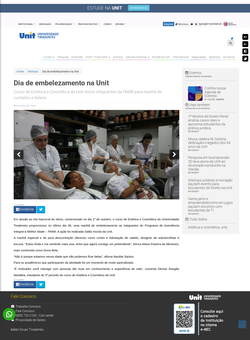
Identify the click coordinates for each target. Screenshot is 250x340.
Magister (168, 24)
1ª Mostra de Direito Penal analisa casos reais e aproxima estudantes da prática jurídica (211, 123)
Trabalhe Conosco (26, 306)
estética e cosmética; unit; (208, 227)
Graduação (45, 24)
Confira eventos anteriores (198, 76)
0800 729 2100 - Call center (32, 315)
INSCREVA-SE (138, 7)
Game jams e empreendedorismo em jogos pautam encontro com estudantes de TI (211, 205)
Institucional (25, 24)
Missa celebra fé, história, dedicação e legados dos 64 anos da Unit (211, 144)
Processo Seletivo (87, 24)
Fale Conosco (22, 311)
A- (245, 44)
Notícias (33, 71)
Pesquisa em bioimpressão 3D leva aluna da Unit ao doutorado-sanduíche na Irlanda (211, 164)
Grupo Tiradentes (229, 24)
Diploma (119, 24)
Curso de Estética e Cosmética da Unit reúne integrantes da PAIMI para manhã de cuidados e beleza (88, 94)
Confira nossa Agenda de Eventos (219, 93)
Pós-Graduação (63, 24)
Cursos (107, 24)
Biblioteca (181, 24)
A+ (245, 37)
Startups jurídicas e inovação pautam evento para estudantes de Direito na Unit (211, 185)
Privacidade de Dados (28, 320)
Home (20, 71)
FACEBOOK (25, 209)
